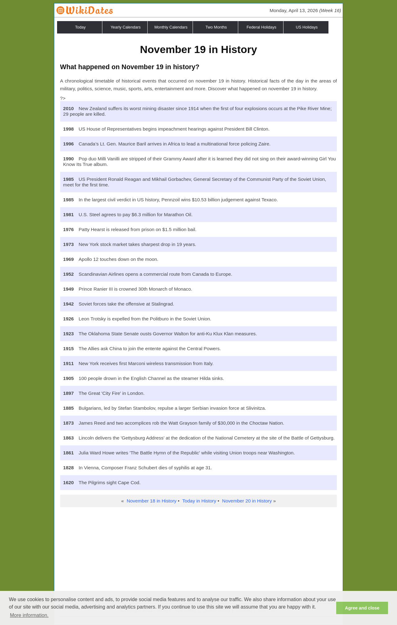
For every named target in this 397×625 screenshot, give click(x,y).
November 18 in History (151, 500)
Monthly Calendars (171, 27)
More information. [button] (29, 615)
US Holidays (307, 27)
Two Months (216, 27)
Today (80, 27)
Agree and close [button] (362, 607)
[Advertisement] (198, 556)
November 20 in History (247, 500)
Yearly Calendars (126, 27)
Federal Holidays (261, 27)
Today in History (199, 500)
